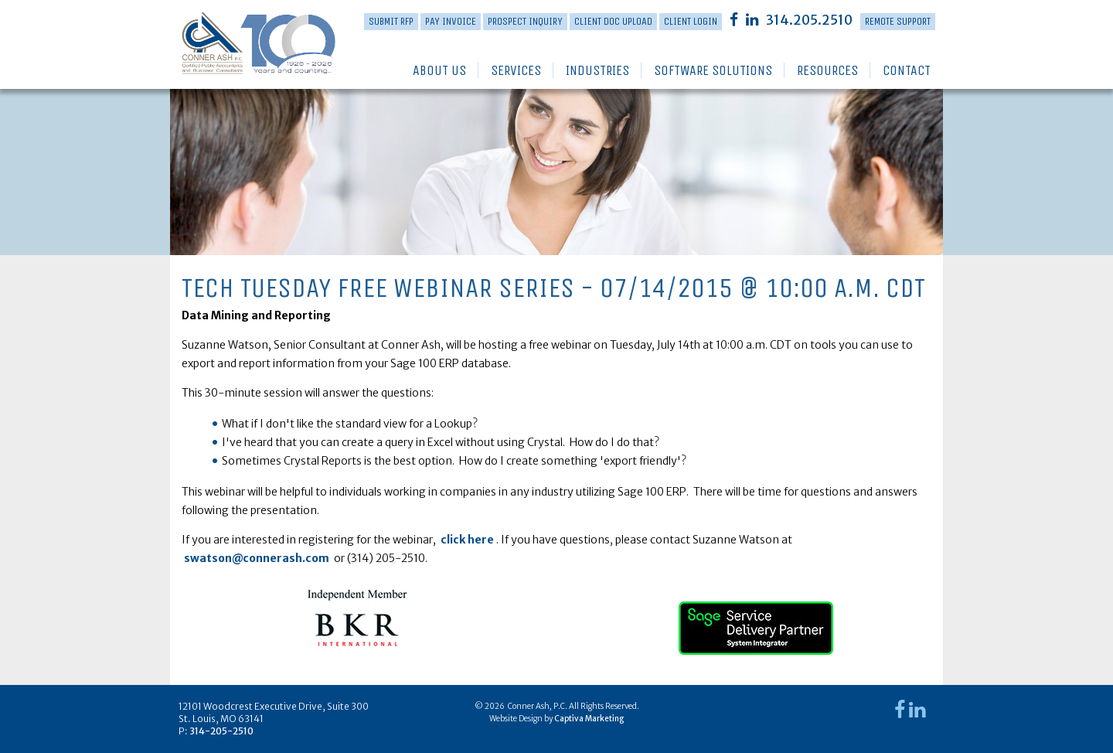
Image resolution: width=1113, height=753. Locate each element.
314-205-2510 (221, 731)
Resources (827, 70)
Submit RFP (391, 21)
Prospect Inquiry (525, 21)
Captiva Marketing (589, 719)
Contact (907, 70)
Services (516, 70)
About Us (439, 70)
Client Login (690, 21)
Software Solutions (713, 70)
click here (467, 540)
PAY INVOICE (450, 21)
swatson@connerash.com (256, 558)
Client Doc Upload (613, 21)
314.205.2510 (809, 20)
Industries (597, 70)
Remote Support (898, 21)
